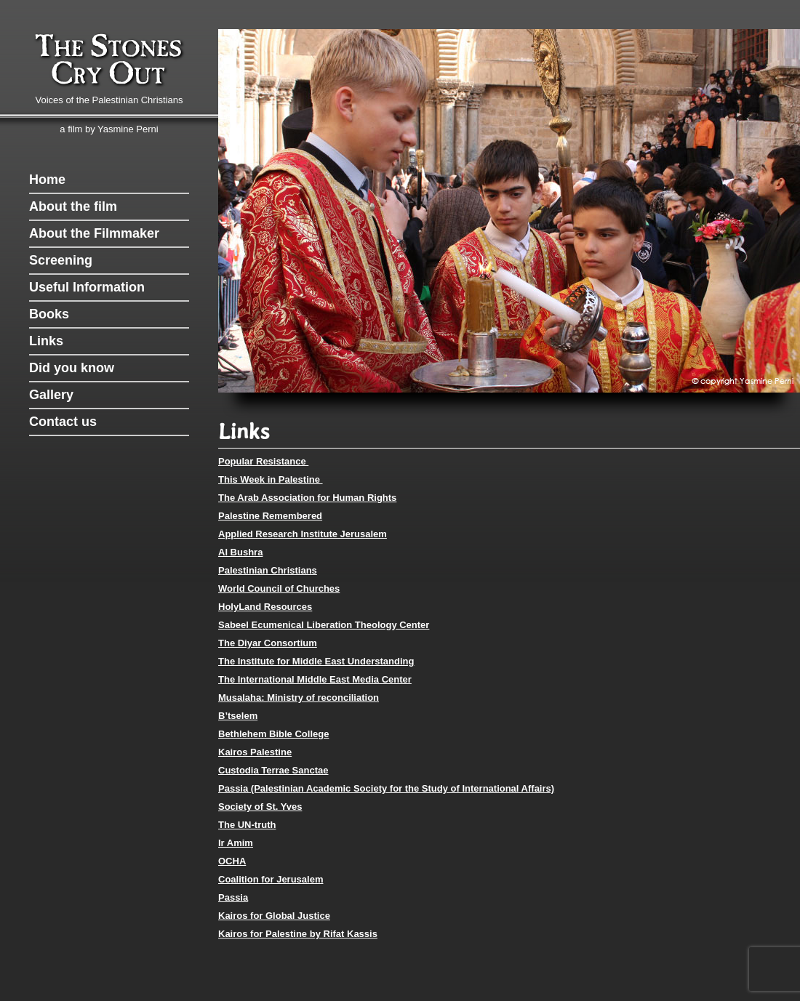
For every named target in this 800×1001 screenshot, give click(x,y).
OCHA (232, 861)
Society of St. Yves (260, 806)
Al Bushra (240, 552)
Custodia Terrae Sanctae (273, 770)
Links (46, 341)
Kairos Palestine (255, 752)
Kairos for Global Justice (274, 915)
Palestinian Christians (267, 570)
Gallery (51, 394)
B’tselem (237, 715)
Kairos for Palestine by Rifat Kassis (297, 933)
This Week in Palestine (270, 479)
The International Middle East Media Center (315, 679)
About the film (73, 206)
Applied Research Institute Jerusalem (302, 533)
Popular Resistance (263, 461)
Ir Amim (235, 842)
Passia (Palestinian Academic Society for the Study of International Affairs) (386, 788)
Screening (60, 260)
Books (49, 314)
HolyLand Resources (265, 606)
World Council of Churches (279, 588)
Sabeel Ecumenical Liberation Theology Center (323, 624)
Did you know (71, 368)
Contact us (63, 421)
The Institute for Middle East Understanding (316, 661)
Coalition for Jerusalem (270, 879)
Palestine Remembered (270, 515)
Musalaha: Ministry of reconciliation (298, 697)
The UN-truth (247, 824)
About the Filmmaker (94, 233)
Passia (233, 897)
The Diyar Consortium (267, 643)
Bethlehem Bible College (273, 733)
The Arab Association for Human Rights (307, 497)
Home (47, 179)
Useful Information (87, 287)
